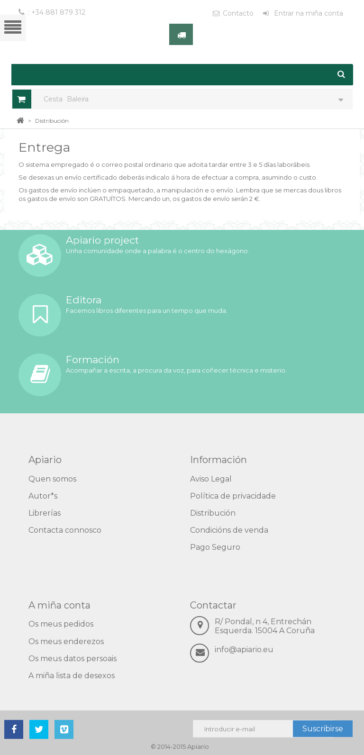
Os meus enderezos (66, 641)
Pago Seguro (215, 547)
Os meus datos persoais (72, 658)
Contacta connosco (64, 530)
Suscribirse (322, 728)
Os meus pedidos (60, 623)
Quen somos (52, 478)
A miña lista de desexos (71, 675)
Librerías (44, 513)
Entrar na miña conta (307, 13)
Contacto (238, 13)
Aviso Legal (211, 478)
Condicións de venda (229, 530)
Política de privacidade (233, 495)
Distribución (213, 513)
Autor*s (42, 495)
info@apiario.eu (244, 649)
